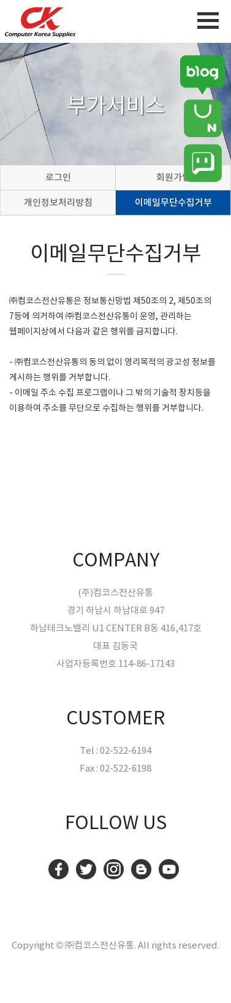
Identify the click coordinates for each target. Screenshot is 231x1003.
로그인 (58, 177)
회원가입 (173, 177)
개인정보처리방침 (58, 202)
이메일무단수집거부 (173, 202)
